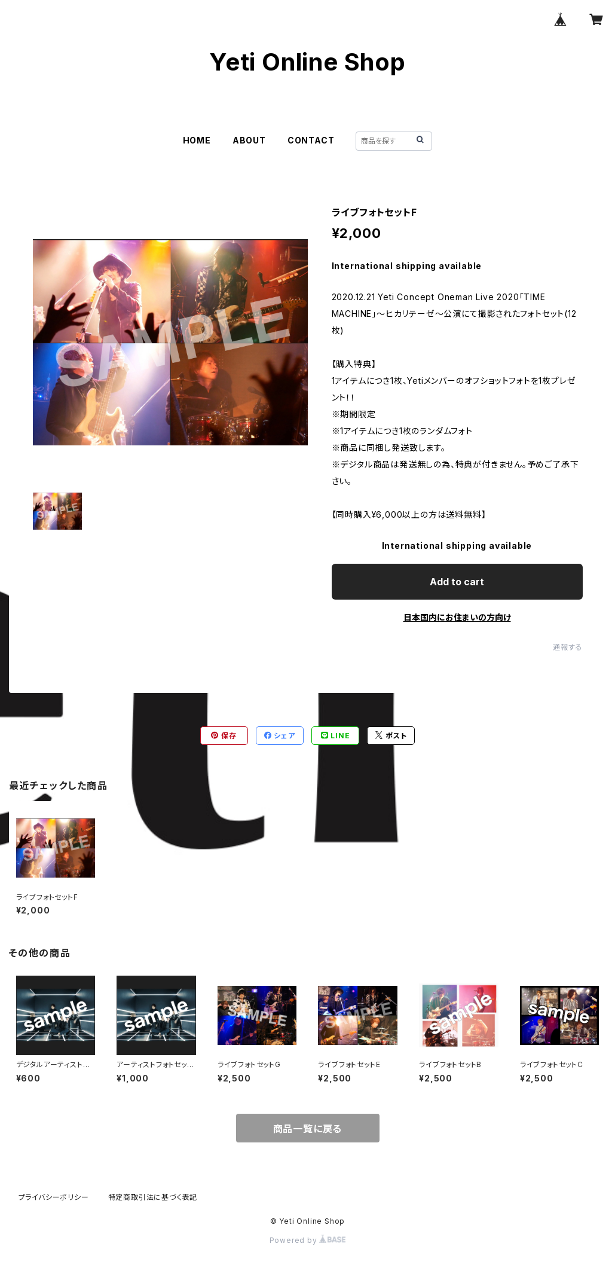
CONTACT (311, 140)
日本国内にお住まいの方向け (457, 617)
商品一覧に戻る (307, 1129)
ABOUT (249, 140)
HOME (197, 140)
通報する (567, 647)
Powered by (308, 1240)
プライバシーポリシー (54, 1197)
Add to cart (457, 582)
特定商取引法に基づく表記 (153, 1197)
